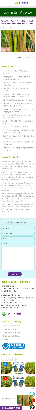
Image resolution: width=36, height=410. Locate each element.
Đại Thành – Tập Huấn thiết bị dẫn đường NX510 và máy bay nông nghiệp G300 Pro (17, 177)
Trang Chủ (5, 21)
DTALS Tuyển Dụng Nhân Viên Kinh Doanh (18, 100)
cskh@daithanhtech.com (10, 307)
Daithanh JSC (14, 399)
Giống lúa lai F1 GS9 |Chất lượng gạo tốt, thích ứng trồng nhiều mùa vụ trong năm (17, 198)
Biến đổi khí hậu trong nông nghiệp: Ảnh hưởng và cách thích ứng (17, 166)
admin (4, 27)
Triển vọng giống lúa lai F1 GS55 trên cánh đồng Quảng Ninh (16, 187)
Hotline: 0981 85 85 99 (11, 408)
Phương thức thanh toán (11, 326)
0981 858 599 (12, 303)
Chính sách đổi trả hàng (11, 336)
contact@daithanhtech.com (19, 305)
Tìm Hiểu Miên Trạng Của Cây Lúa (15, 127)
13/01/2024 (12, 27)
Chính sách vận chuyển (11, 333)
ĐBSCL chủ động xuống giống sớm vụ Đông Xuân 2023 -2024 (17, 209)
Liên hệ (5, 339)
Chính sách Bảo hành (10, 329)
